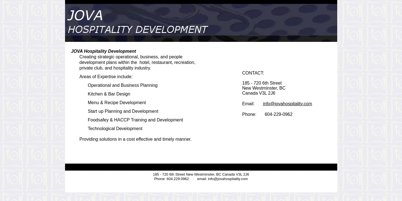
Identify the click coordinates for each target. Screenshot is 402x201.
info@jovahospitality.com (287, 103)
